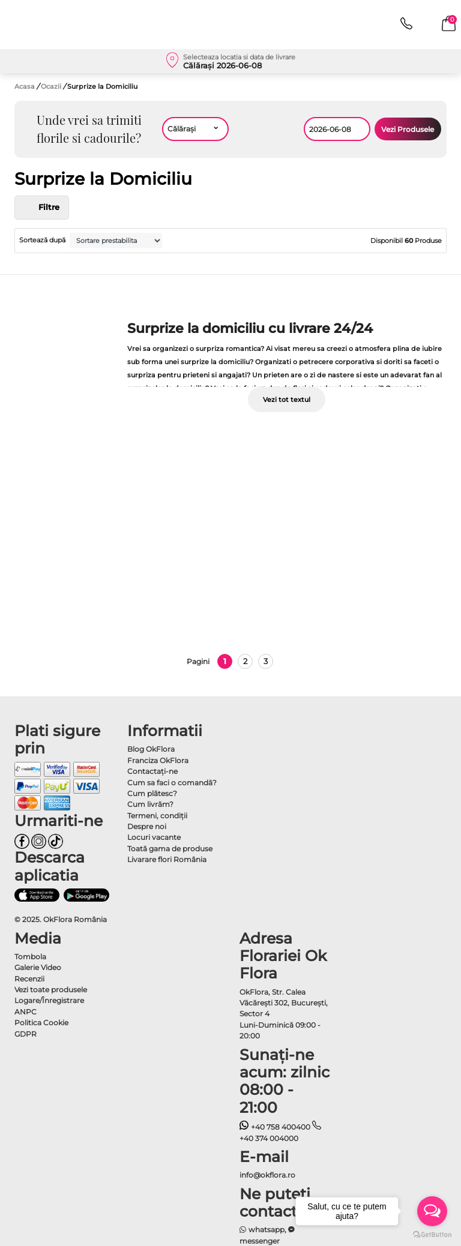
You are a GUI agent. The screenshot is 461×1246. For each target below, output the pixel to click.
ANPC (25, 1011)
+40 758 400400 (275, 1126)
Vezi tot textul (286, 399)
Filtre (41, 207)
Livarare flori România (166, 859)
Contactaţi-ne (152, 771)
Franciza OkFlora (157, 760)
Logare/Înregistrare (49, 1000)
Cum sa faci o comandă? (172, 782)
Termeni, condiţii (157, 815)
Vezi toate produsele (50, 989)
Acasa (24, 86)
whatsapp (262, 1229)
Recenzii (29, 978)
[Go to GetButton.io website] (432, 1234)
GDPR (25, 1033)
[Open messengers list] (432, 1211)
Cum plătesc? (152, 793)
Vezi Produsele (407, 129)
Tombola (30, 956)
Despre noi (146, 826)
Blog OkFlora (151, 748)
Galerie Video (37, 967)
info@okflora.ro (267, 1174)
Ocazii (52, 86)
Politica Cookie (41, 1022)
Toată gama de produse (169, 848)
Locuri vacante (154, 837)
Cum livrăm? (150, 804)
